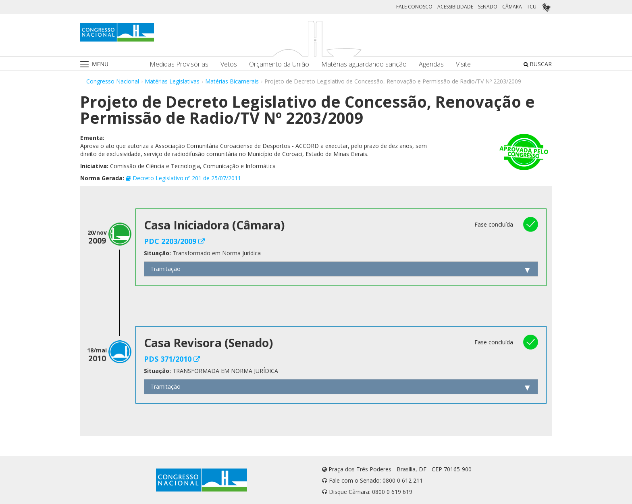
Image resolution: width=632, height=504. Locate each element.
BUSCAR (538, 64)
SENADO (487, 6)
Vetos (228, 64)
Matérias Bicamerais (232, 81)
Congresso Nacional (112, 81)
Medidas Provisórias (179, 64)
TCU (531, 6)
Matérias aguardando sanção (364, 64)
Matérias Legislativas (172, 81)
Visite (463, 64)
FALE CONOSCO (414, 6)
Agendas (431, 64)
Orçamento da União (279, 64)
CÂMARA (512, 6)
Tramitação (165, 269)
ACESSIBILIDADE (455, 6)
